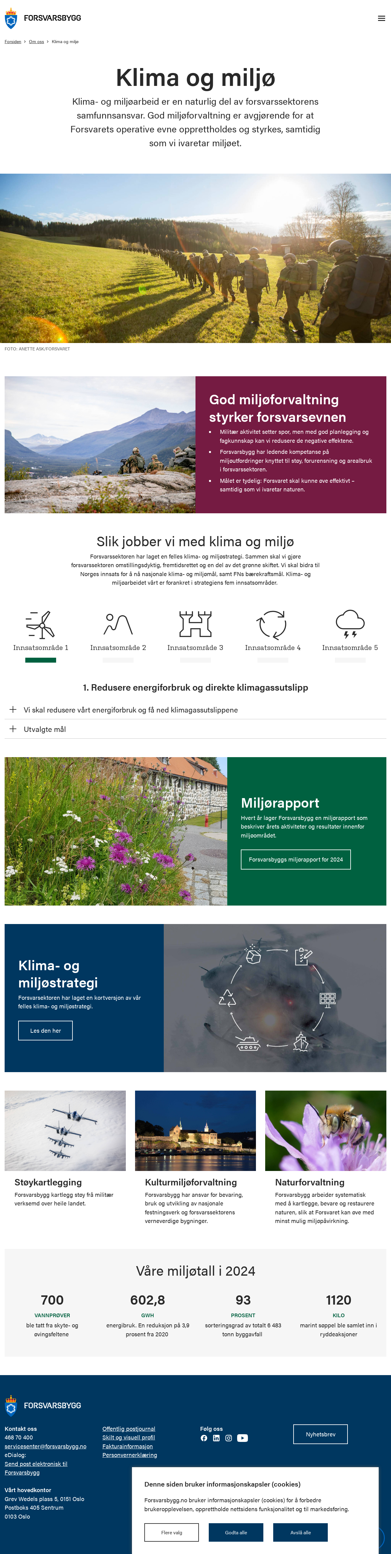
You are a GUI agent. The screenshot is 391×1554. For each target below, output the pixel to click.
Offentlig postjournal (128, 1428)
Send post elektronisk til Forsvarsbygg (36, 1467)
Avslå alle (300, 1532)
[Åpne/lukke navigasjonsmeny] (381, 18)
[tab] (41, 634)
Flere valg (171, 1532)
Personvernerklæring (129, 1455)
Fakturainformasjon (127, 1446)
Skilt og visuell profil (128, 1437)
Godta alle (236, 1532)
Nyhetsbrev (320, 1434)
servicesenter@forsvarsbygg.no (45, 1446)
